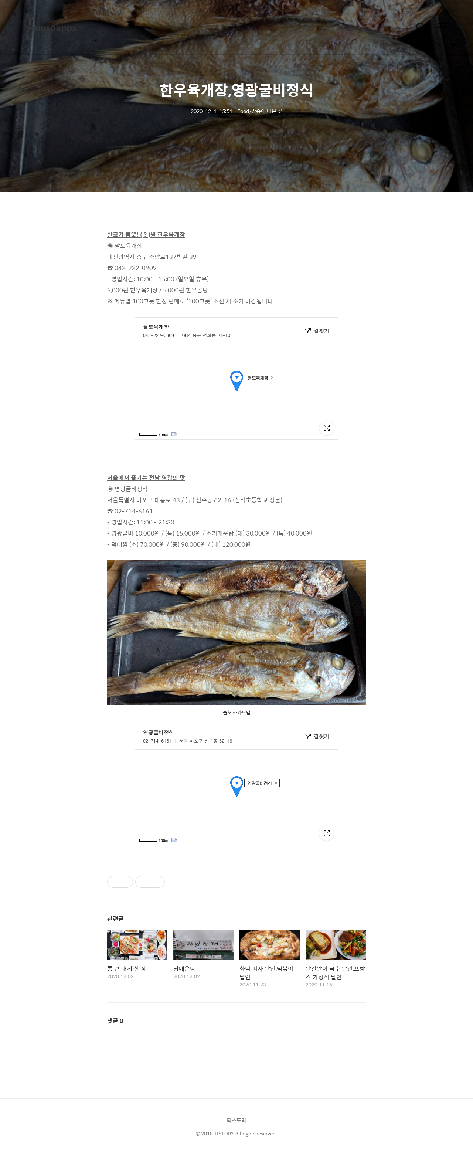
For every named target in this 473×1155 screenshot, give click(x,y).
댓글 (115, 1020)
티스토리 (236, 1120)
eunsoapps (53, 27)
